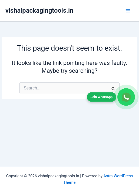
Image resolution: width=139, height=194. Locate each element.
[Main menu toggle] (128, 10)
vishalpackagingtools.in (39, 10)
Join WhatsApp (102, 97)
